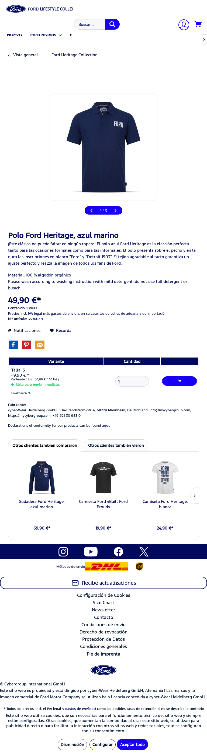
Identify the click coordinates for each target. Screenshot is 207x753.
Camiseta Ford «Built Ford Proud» (103, 504)
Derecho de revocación (103, 632)
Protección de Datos (103, 639)
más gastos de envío (59, 313)
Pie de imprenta (103, 654)
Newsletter (103, 610)
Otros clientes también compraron (44, 445)
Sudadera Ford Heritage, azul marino (42, 504)
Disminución (72, 744)
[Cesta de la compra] (198, 24)
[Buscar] (112, 24)
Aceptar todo (132, 744)
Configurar (102, 744)
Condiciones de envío (103, 625)
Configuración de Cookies (103, 595)
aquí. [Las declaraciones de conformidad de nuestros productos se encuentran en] (106, 425)
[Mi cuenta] (181, 25)
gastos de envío (78, 709)
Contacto (103, 617)
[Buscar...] (97, 24)
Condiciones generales (103, 646)
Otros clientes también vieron (116, 445)
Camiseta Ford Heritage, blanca (165, 504)
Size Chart (103, 602)
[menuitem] (96, 24)
